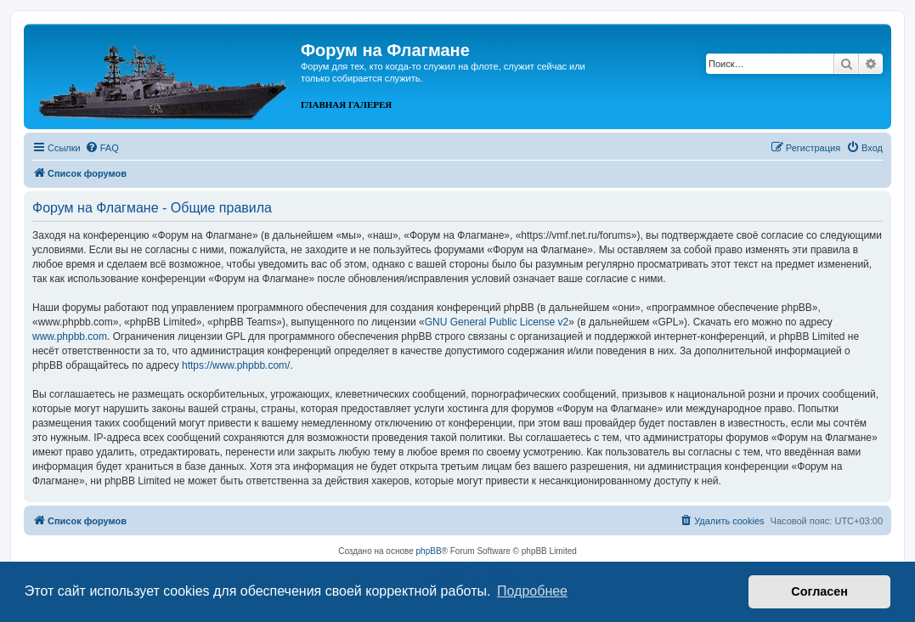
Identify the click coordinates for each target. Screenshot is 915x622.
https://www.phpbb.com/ (236, 365)
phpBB (429, 551)
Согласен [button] (819, 591)
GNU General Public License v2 (496, 322)
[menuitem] (102, 148)
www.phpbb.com (69, 336)
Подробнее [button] (532, 591)
